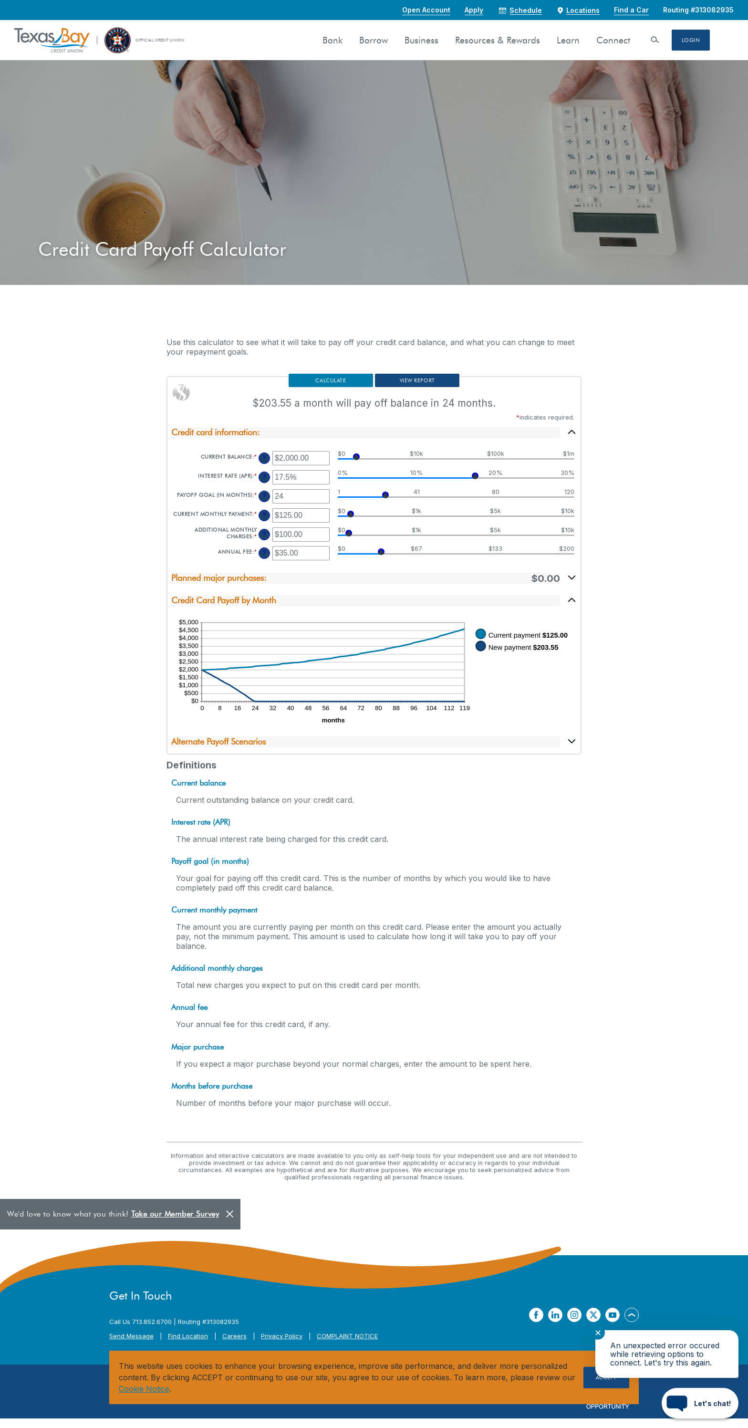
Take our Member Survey (175, 1223)
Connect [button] (613, 40)
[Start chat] (700, 1403)
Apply (474, 10)
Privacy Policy (281, 1345)
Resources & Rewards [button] (497, 40)
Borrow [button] (373, 40)
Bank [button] (332, 40)
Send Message (131, 1345)
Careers (234, 1345)
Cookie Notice (144, 1389)
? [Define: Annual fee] (264, 562)
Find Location (188, 1345)
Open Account (426, 10)
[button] (374, 441)
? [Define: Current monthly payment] (264, 525)
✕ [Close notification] (598, 1333)
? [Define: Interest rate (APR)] (264, 487)
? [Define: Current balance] (264, 467)
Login (690, 40)
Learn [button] (567, 40)
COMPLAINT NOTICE (347, 1345)
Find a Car (631, 10)
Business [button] (421, 40)
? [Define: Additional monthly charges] (264, 544)
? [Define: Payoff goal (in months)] (264, 506)
